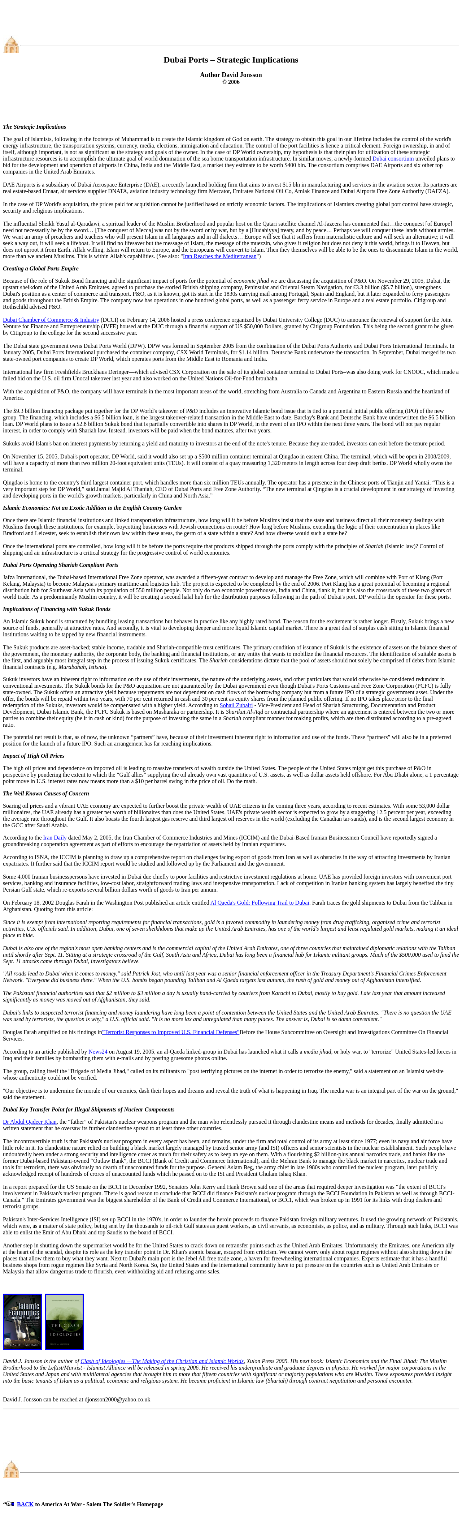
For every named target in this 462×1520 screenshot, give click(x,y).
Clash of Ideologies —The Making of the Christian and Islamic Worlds (162, 1361)
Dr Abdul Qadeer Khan (30, 1122)
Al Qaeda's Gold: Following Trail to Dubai (259, 903)
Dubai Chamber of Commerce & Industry (51, 320)
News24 (97, 1052)
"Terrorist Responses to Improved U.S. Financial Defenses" (171, 1032)
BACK (25, 1504)
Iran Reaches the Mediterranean (220, 256)
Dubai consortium (393, 158)
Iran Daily (55, 837)
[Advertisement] (231, 19)
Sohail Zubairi (236, 705)
